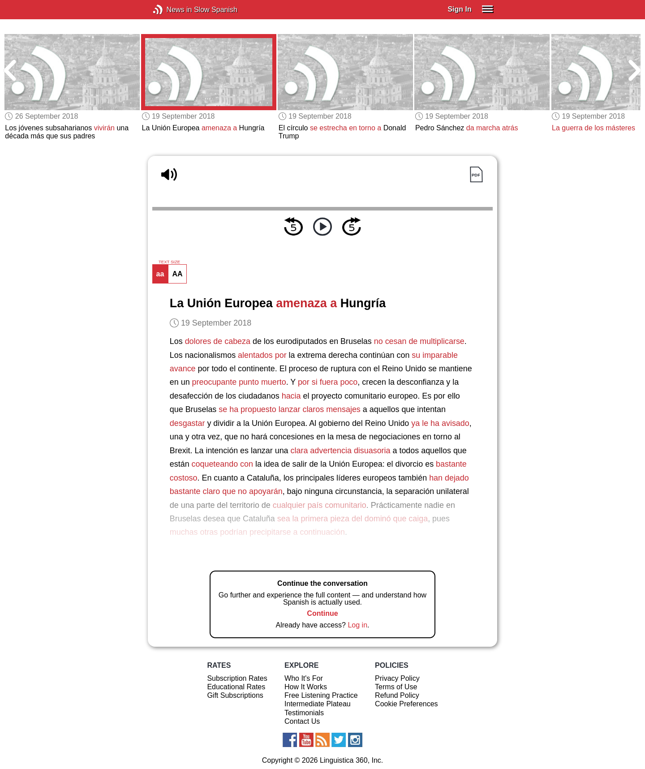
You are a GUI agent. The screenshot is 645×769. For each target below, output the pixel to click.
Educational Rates (236, 687)
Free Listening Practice (321, 695)
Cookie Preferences (406, 704)
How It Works (305, 687)
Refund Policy (397, 695)
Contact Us (302, 721)
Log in (357, 625)
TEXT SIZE (169, 262)
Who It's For (303, 678)
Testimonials (304, 713)
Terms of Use (396, 687)
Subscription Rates (237, 678)
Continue (322, 613)
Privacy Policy (397, 678)
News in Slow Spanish (171, 9)
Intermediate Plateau (317, 704)
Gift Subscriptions (235, 695)
